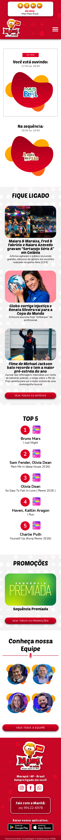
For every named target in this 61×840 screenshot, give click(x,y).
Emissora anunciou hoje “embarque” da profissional (30, 311)
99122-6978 (30, 805)
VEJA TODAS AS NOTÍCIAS (30, 395)
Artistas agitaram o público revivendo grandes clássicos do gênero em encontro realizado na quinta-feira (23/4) (30, 250)
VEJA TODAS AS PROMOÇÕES (30, 621)
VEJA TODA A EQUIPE (30, 728)
